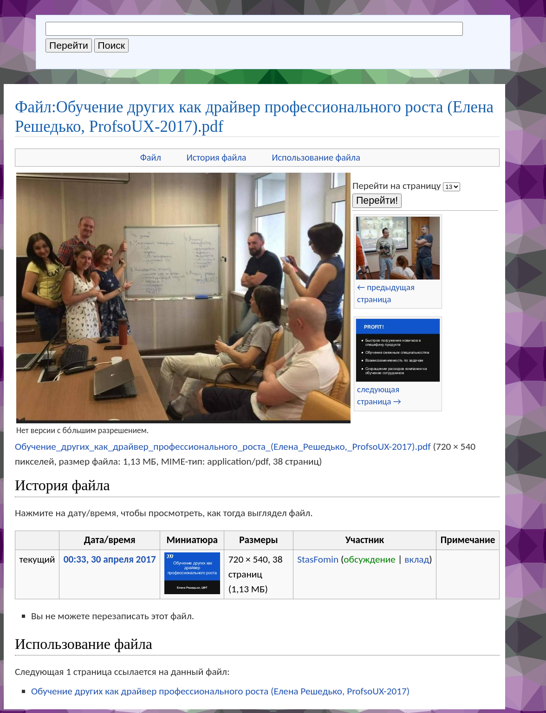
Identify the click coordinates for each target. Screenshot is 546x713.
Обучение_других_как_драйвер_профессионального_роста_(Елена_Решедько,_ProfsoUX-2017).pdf (223, 447)
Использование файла (316, 157)
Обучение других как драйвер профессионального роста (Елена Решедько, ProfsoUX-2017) (220, 691)
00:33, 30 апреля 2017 (110, 559)
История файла (217, 157)
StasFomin (317, 559)
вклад (416, 559)
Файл (150, 157)
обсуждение (370, 559)
